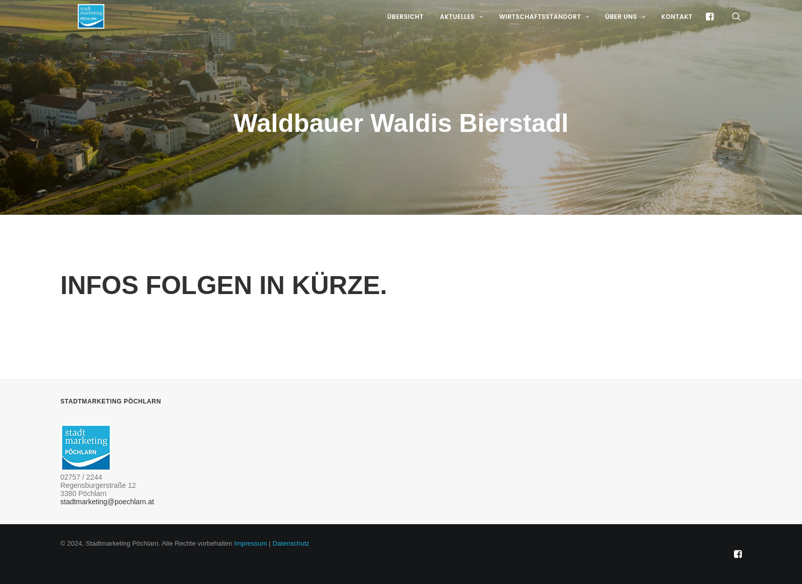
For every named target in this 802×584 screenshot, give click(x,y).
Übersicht (405, 31)
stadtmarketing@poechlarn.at (107, 502)
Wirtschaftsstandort (544, 31)
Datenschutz (291, 543)
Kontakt (677, 31)
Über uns (625, 31)
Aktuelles (461, 31)
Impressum (250, 543)
